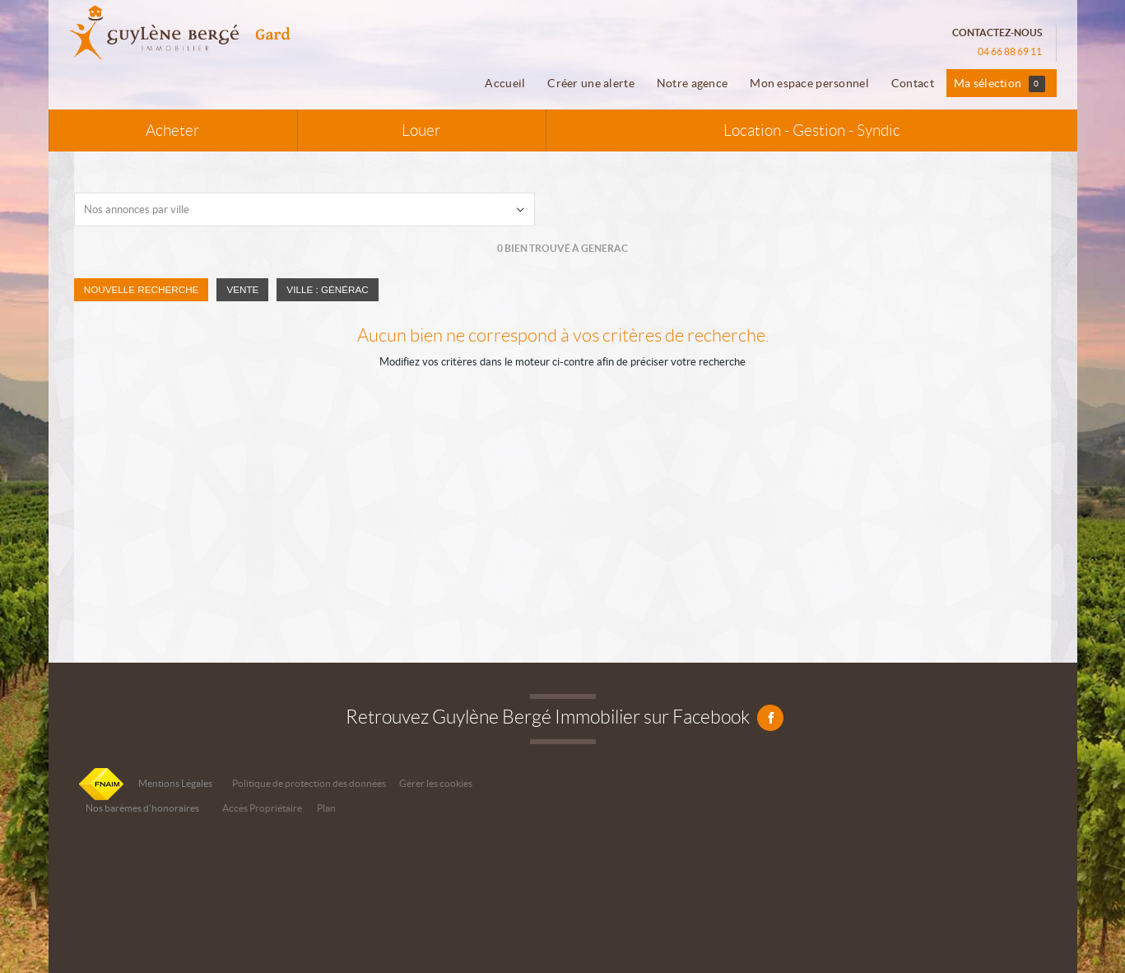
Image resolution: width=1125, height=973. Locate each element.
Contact (912, 83)
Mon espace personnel (809, 83)
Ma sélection (999, 84)
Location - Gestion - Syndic (811, 130)
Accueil (505, 83)
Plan (326, 808)
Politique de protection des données (309, 783)
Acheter (173, 130)
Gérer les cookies (435, 783)
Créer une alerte (591, 83)
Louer (421, 130)
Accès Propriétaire (262, 808)
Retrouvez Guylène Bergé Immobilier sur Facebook (562, 717)
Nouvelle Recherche (141, 289)
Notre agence (692, 83)
